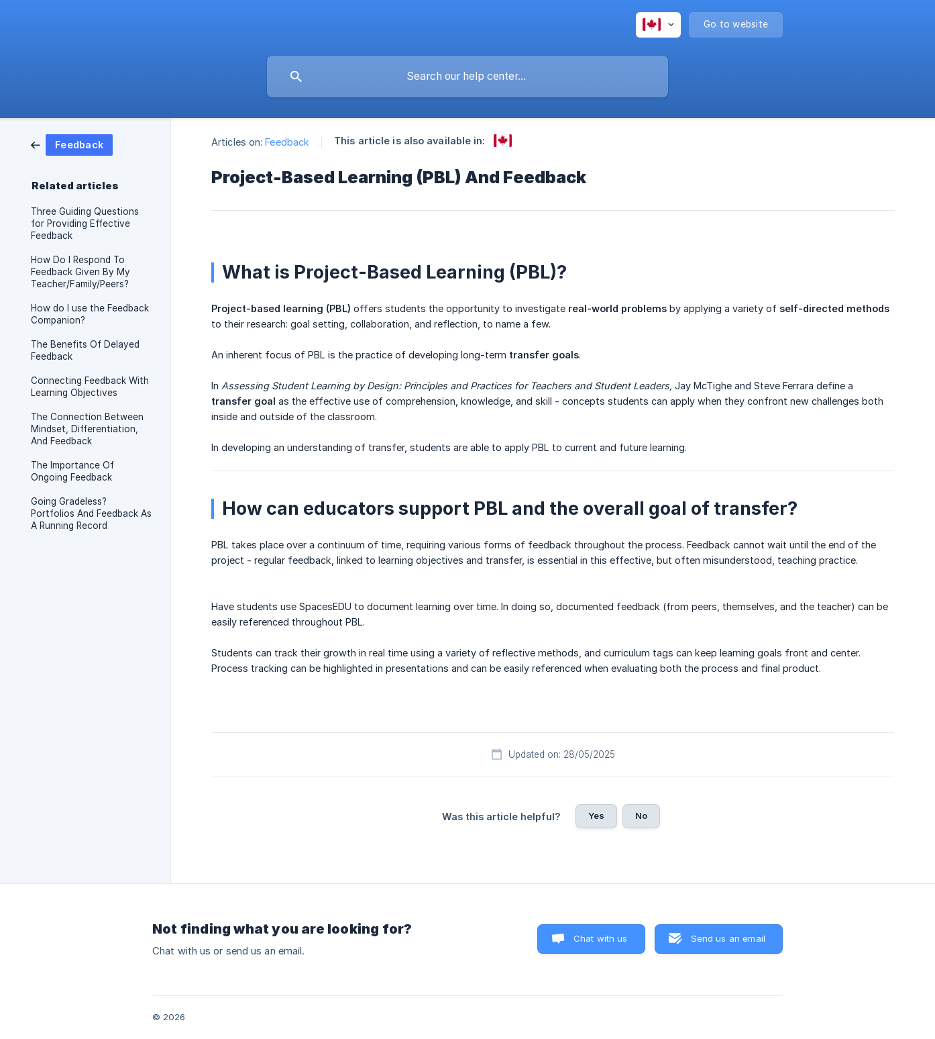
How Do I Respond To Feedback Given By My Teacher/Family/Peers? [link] (80, 271)
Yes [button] (596, 815)
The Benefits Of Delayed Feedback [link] (85, 350)
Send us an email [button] (728, 938)
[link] (72, 144)
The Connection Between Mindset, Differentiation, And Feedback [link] (87, 428)
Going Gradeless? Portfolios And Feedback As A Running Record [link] (91, 513)
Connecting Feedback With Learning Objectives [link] (90, 386)
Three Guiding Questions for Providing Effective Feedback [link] (85, 223)
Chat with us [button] (600, 938)
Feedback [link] (287, 142)
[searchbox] (467, 76)
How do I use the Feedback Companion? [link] (90, 314)
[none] (658, 25)
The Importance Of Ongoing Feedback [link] (72, 471)
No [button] (641, 815)
